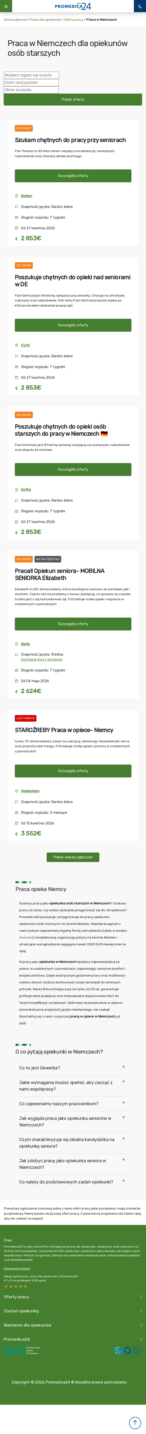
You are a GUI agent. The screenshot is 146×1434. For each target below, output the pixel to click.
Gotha (26, 490)
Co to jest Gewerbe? (39, 1068)
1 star (25, 1286)
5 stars (6, 1286)
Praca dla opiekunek (45, 19)
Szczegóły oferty (73, 176)
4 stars (11, 1286)
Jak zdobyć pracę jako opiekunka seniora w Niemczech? (62, 1164)
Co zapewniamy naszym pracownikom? (59, 1103)
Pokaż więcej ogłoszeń (73, 857)
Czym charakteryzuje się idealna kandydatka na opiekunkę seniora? (66, 1143)
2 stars (20, 1286)
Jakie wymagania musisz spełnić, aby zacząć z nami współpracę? (66, 1086)
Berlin (25, 644)
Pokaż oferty (73, 99)
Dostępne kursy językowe (41, 660)
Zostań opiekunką (21, 1310)
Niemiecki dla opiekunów (28, 1325)
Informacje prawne (17, 1268)
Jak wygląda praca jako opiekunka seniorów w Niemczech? (65, 1122)
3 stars (16, 1286)
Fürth (25, 345)
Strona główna (15, 19)
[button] (135, 1423)
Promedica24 (17, 1339)
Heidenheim (30, 791)
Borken (26, 196)
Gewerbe (26, 937)
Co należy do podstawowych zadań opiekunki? (66, 1182)
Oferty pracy (73, 19)
